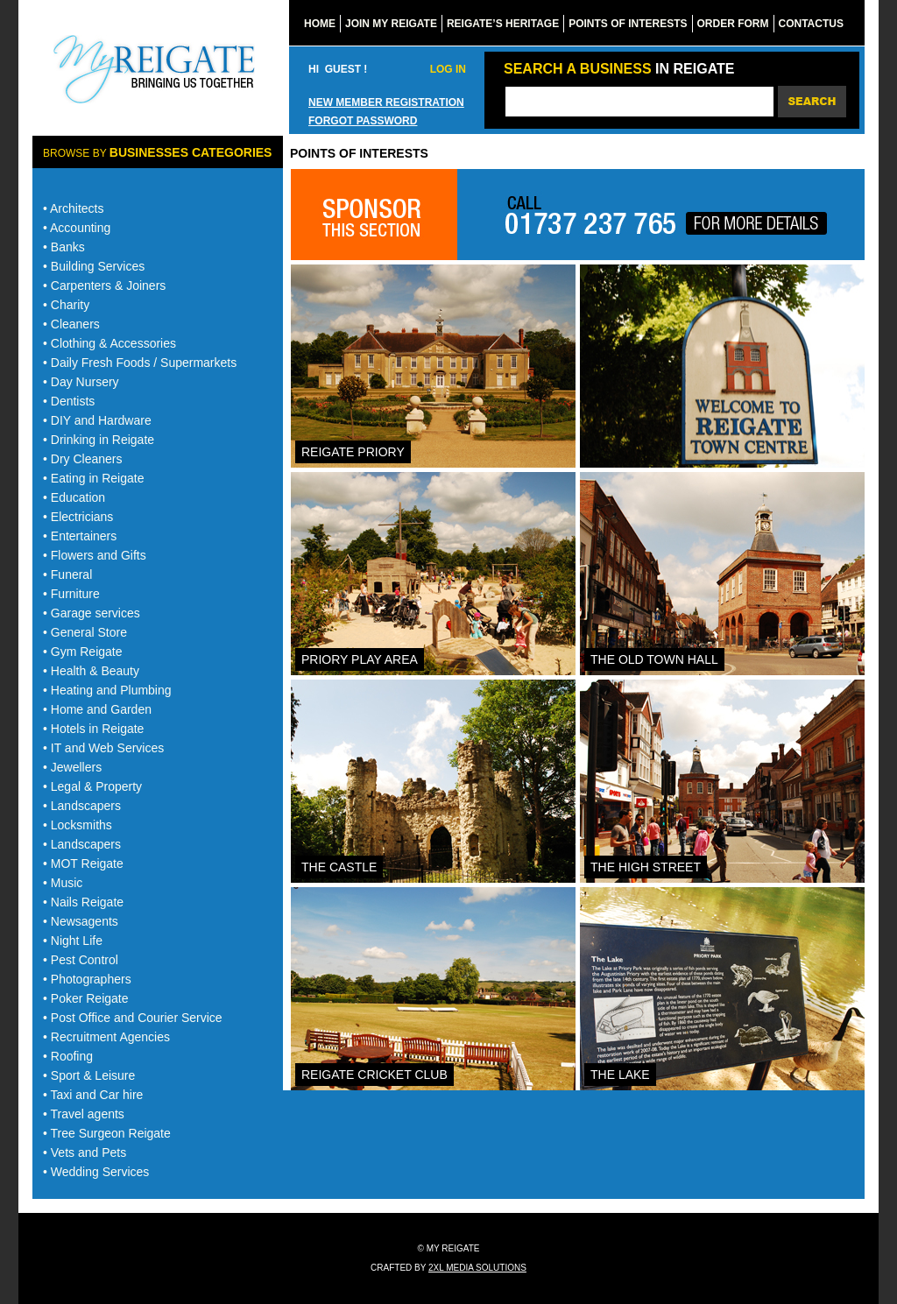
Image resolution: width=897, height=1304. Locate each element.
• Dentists (69, 401)
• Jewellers (72, 767)
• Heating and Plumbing (107, 690)
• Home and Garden (97, 709)
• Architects (73, 208)
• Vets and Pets (84, 1152)
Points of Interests (628, 24)
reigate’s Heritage (503, 24)
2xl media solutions (477, 1267)
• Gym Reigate (83, 652)
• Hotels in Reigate (93, 729)
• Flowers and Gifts (94, 555)
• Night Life (72, 941)
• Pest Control (80, 960)
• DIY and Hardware (97, 420)
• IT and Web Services (103, 748)
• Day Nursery (81, 382)
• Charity (66, 305)
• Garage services (91, 613)
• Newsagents (80, 921)
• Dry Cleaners (82, 459)
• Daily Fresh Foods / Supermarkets (140, 363)
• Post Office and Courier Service (132, 1018)
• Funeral (67, 574)
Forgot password (362, 121)
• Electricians (78, 517)
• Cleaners (71, 324)
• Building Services (94, 266)
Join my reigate (391, 24)
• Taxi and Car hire (93, 1095)
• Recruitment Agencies (106, 1037)
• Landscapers (82, 806)
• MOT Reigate (83, 863)
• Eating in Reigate (93, 478)
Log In (448, 69)
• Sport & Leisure (89, 1075)
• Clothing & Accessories (109, 343)
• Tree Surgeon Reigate (107, 1133)
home (319, 24)
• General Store (85, 632)
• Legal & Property (92, 786)
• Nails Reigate (83, 902)
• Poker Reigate (86, 998)
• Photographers (87, 979)
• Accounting (76, 228)
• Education (74, 497)
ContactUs (811, 24)
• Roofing (68, 1056)
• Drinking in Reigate (98, 440)
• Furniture (71, 594)
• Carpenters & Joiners (104, 285)
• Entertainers (80, 536)
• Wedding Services (96, 1172)
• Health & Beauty (91, 671)
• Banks (64, 247)
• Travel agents (83, 1114)
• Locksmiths (77, 825)
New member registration (386, 102)
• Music (62, 883)
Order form (733, 24)
